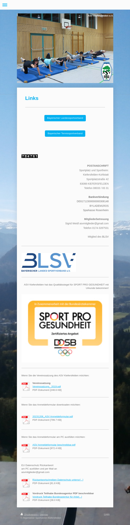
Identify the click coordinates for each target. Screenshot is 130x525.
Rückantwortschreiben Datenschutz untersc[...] (58, 479)
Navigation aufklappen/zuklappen (65, 5)
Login (107, 514)
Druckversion (29, 514)
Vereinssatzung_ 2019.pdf (47, 386)
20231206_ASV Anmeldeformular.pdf (53, 416)
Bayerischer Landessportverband (65, 118)
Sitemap (44, 514)
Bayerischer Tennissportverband (65, 133)
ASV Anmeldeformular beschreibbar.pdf (54, 444)
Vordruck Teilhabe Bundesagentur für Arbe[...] (57, 496)
